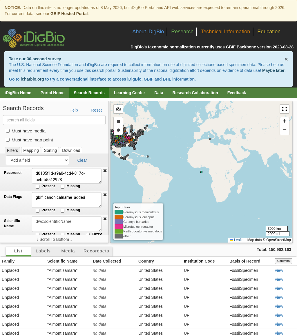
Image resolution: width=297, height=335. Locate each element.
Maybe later (273, 70)
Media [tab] (68, 250)
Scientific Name (12, 223)
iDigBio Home (18, 92)
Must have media (26, 130)
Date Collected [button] (107, 261)
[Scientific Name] (67, 224)
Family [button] (8, 261)
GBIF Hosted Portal (69, 13)
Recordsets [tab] (96, 250)
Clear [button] (82, 160)
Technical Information (225, 31)
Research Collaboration (195, 92)
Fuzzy (94, 234)
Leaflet (237, 240)
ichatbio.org (32, 79)
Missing (70, 186)
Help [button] (74, 110)
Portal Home (52, 92)
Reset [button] (96, 110)
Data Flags (13, 197)
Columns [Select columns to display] (283, 261)
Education (268, 31)
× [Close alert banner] (286, 59)
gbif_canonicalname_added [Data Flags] (67, 200)
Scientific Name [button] (62, 261)
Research (182, 31)
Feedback (236, 92)
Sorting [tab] (50, 150)
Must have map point (29, 139)
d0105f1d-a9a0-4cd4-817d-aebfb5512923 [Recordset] (67, 176)
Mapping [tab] (31, 150)
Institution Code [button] (199, 261)
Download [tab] (71, 150)
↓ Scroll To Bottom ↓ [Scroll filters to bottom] (54, 239)
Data (158, 92)
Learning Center (129, 92)
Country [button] (146, 261)
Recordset (12, 173)
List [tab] (18, 250)
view (279, 270)
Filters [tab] (12, 150)
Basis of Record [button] (244, 261)
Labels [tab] (43, 250)
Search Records (89, 92)
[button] (105, 171)
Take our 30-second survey (35, 59)
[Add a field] (37, 160)
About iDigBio (148, 31)
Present (45, 186)
